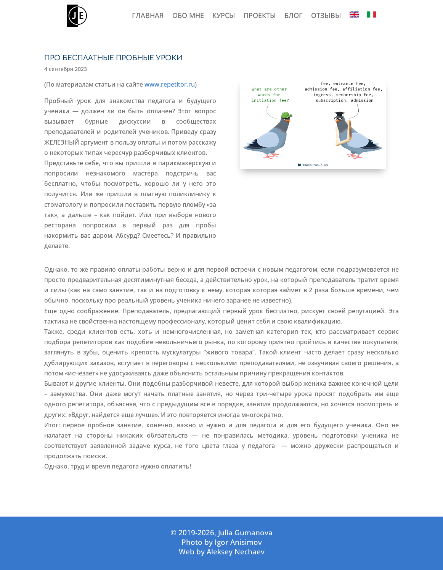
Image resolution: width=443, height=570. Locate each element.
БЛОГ (293, 15)
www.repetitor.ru (169, 84)
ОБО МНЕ (188, 15)
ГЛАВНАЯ (148, 15)
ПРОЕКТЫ (260, 15)
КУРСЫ (223, 15)
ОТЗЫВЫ (326, 15)
